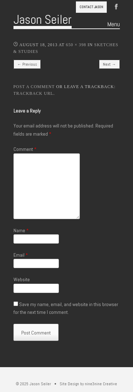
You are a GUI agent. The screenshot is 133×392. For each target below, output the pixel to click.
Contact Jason (91, 7)
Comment (25, 149)
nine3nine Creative (101, 383)
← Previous (27, 64)
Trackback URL (33, 93)
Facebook (116, 6)
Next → (109, 64)
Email (20, 255)
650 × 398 (76, 44)
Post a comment (34, 86)
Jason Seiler (42, 19)
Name (21, 230)
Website (21, 279)
